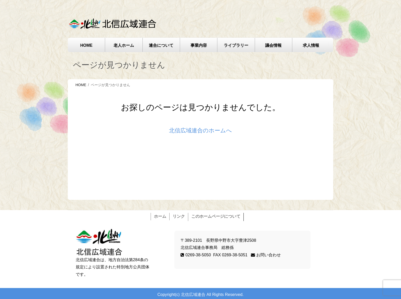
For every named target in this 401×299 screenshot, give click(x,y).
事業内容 (199, 45)
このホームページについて (215, 216)
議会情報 (273, 45)
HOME (86, 45)
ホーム (160, 216)
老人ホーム (124, 45)
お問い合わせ (266, 255)
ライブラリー (236, 45)
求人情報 (311, 45)
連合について (161, 45)
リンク (179, 216)
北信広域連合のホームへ (200, 130)
